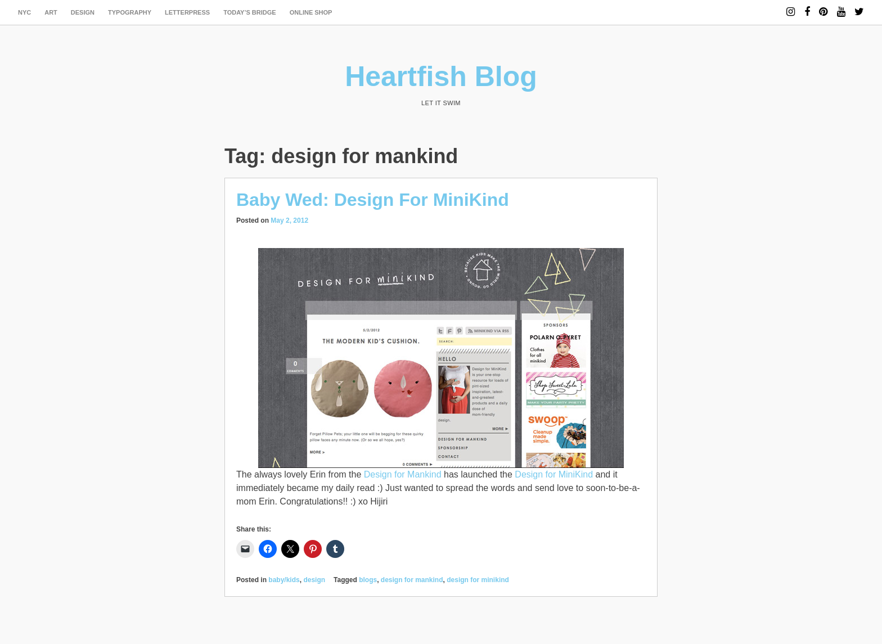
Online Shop (311, 12)
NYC (24, 12)
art (50, 12)
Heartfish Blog (441, 76)
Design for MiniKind (554, 474)
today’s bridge (249, 12)
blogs (368, 580)
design (82, 12)
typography (129, 12)
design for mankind (412, 580)
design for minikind (478, 580)
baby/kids (283, 580)
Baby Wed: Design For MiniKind (372, 200)
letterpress (187, 12)
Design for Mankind (403, 474)
